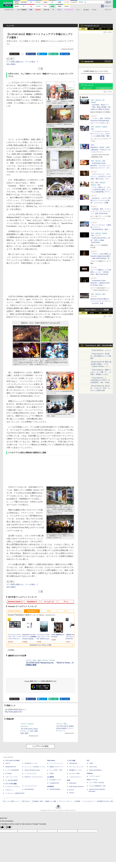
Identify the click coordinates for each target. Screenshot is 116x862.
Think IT (7, 763)
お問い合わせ (26, 801)
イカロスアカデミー (75, 777)
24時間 (91, 29)
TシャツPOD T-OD (56, 770)
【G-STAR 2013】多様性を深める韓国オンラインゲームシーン (65, 728)
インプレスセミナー (31, 773)
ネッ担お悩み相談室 (11, 780)
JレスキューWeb (74, 773)
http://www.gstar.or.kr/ (13, 712)
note (55, 54)
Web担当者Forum (10, 767)
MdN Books (72, 783)
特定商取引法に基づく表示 (105, 801)
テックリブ (70, 790)
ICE (88, 760)
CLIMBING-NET (54, 783)
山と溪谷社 (50, 777)
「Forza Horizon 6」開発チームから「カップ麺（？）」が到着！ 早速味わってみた (100, 372)
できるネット (9, 790)
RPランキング (87, 88)
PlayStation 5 (32, 602)
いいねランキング (104, 88)
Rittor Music (51, 760)
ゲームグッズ (49, 602)
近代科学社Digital (55, 789)
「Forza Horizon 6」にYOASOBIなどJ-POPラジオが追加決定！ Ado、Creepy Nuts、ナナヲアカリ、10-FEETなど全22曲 (100, 382)
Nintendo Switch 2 (15, 602)
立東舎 (52, 773)
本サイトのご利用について (11, 801)
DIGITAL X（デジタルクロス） (34, 777)
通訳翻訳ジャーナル (75, 770)
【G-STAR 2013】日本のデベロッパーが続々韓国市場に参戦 (29, 731)
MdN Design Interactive (76, 786)
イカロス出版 (71, 760)
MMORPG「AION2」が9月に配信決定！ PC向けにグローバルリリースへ (100, 149)
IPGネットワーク (92, 780)
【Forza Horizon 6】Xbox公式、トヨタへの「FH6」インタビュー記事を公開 (100, 388)
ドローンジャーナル (11, 777)
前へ (12, 58)
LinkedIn (66, 54)
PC (53, 10)
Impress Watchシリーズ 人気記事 (96, 310)
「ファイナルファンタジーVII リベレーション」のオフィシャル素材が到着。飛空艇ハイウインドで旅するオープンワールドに (100, 136)
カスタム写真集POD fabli (97, 786)
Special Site (88, 61)
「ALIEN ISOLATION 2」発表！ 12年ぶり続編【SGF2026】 (100, 240)
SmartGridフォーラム (31, 763)
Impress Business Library (32, 770)
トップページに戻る (40, 746)
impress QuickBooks (95, 770)
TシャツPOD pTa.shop (96, 782)
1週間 (100, 29)
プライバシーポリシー (65, 801)
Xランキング (88, 85)
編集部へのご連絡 (50, 801)
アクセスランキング (91, 26)
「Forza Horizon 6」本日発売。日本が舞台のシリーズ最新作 (100, 356)
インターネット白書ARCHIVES (14, 793)
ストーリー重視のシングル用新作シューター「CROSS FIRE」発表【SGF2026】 (100, 272)
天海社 (91, 763)
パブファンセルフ (94, 776)
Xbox (49, 611)
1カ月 (108, 29)
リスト (22, 54)
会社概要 (77, 801)
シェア (32, 54)
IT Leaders (8, 773)
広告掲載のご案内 (37, 801)
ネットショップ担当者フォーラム (35, 767)
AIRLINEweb (73, 763)
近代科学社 (50, 786)
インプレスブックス (31, 786)
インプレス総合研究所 (12, 770)
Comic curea (93, 767)
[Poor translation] (8, 827)
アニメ (66, 602)
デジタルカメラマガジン (12, 786)
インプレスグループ (88, 801)
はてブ (44, 54)
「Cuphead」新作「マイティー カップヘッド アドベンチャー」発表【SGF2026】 (100, 211)
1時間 (83, 29)
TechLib (71, 793)
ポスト (16, 54)
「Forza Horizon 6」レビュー (100, 350)
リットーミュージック (56, 763)
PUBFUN (90, 773)
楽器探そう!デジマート (56, 767)
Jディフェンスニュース (76, 767)
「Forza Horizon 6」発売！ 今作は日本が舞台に (98, 346)
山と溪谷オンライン (56, 780)
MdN (68, 780)
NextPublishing (29, 789)
